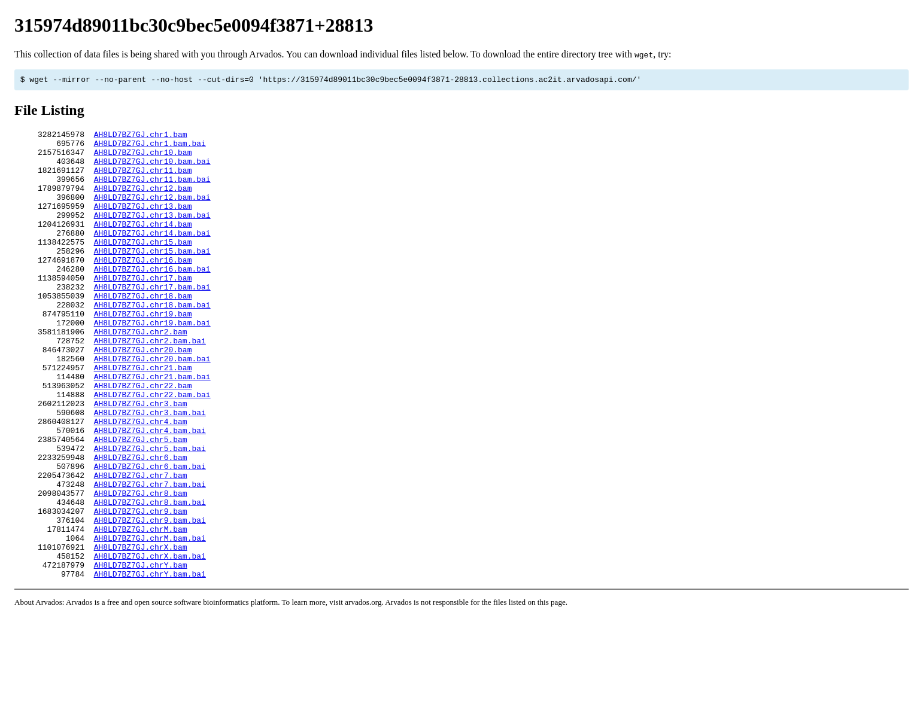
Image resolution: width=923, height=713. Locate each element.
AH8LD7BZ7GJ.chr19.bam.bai (152, 363)
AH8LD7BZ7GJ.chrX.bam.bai (150, 643)
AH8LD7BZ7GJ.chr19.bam (143, 353)
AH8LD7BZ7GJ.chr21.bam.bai (152, 428)
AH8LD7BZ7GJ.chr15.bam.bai (152, 277)
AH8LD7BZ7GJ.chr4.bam (140, 482)
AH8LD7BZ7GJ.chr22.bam (143, 439)
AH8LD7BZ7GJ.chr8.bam (140, 568)
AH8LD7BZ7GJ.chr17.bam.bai (152, 320)
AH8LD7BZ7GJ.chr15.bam (143, 266)
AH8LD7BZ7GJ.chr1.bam (140, 137)
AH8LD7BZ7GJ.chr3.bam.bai (150, 471)
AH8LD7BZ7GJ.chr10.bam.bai (152, 169)
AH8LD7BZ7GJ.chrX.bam (140, 632)
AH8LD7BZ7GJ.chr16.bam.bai (152, 299)
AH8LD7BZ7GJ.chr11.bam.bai (152, 191)
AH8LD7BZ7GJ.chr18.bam (143, 331)
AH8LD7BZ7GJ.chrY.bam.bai (150, 665)
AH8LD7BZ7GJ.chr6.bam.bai (150, 536)
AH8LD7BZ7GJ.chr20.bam (143, 396)
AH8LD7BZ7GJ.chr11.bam (143, 180)
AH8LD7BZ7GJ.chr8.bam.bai (150, 579)
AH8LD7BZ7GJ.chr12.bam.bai (152, 213)
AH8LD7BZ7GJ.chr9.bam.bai (150, 600)
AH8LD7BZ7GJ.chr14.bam (143, 245)
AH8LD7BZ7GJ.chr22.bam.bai (152, 449)
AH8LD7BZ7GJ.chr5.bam (140, 503)
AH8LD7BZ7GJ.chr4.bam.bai (150, 492)
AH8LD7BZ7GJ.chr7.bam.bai (150, 557)
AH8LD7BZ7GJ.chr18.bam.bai (152, 342)
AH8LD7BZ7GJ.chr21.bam (143, 417)
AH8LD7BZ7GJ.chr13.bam (143, 223)
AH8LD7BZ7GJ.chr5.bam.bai (150, 514)
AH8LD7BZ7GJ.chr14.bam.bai (152, 256)
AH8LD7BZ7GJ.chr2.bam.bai (150, 385)
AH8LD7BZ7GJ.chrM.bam (140, 611)
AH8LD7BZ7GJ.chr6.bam (140, 525)
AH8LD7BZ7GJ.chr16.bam (143, 288)
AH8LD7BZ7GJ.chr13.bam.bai (152, 234)
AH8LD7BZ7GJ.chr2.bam (140, 374)
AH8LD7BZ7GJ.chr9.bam (140, 589)
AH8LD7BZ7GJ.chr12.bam (143, 202)
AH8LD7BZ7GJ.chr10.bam (143, 159)
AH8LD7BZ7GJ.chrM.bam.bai (150, 622)
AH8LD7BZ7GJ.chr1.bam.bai (150, 148)
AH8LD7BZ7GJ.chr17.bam (143, 309)
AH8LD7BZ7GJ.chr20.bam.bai (152, 406)
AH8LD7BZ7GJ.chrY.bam (140, 654)
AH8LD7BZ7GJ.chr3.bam (140, 460)
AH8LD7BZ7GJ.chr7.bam (140, 546)
